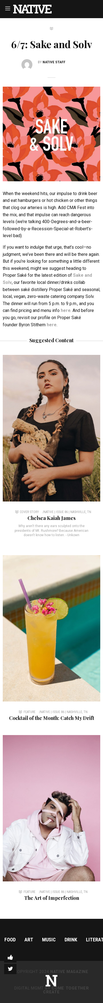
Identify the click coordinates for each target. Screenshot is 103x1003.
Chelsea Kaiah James (51, 518)
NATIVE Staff (54, 62)
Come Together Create (66, 990)
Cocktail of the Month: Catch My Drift (51, 718)
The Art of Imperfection (51, 898)
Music (49, 939)
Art (28, 939)
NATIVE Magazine (69, 971)
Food (10, 939)
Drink (71, 939)
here (66, 310)
